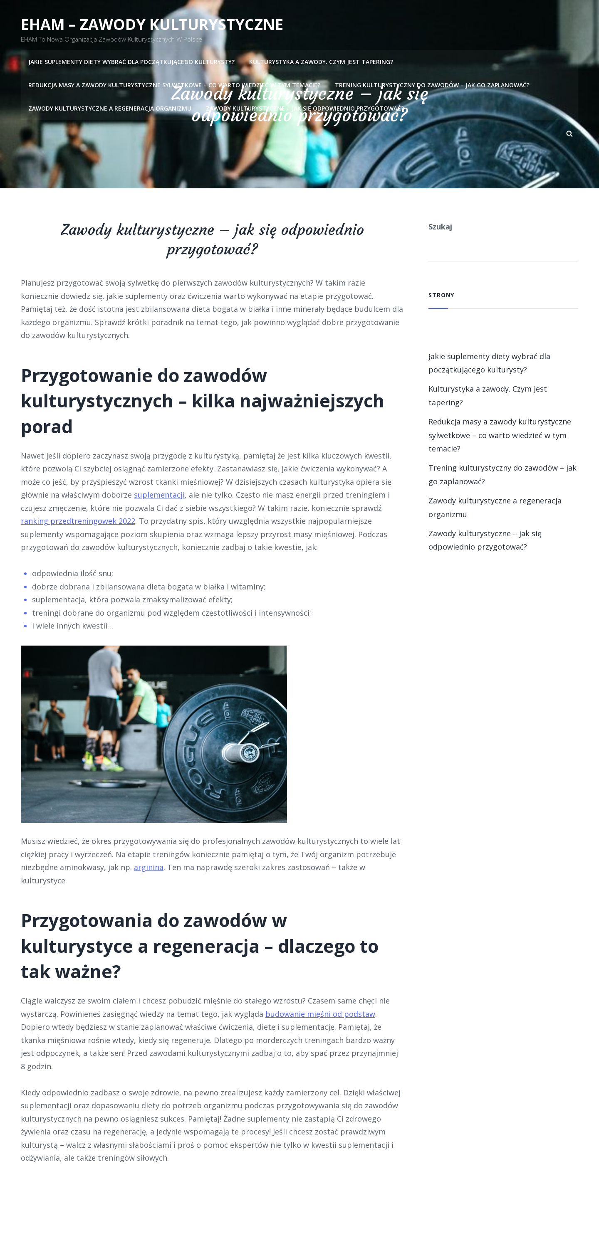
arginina (148, 867)
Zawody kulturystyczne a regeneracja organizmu (109, 108)
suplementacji (159, 495)
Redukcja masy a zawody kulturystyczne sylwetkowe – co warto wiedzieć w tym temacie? (174, 85)
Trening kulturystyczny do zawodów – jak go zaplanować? (432, 85)
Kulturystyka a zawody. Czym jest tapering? (321, 61)
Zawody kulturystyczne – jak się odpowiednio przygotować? (305, 108)
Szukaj (440, 227)
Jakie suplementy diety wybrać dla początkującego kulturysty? (131, 61)
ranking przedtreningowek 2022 (78, 521)
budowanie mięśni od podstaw (320, 1014)
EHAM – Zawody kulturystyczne (152, 24)
